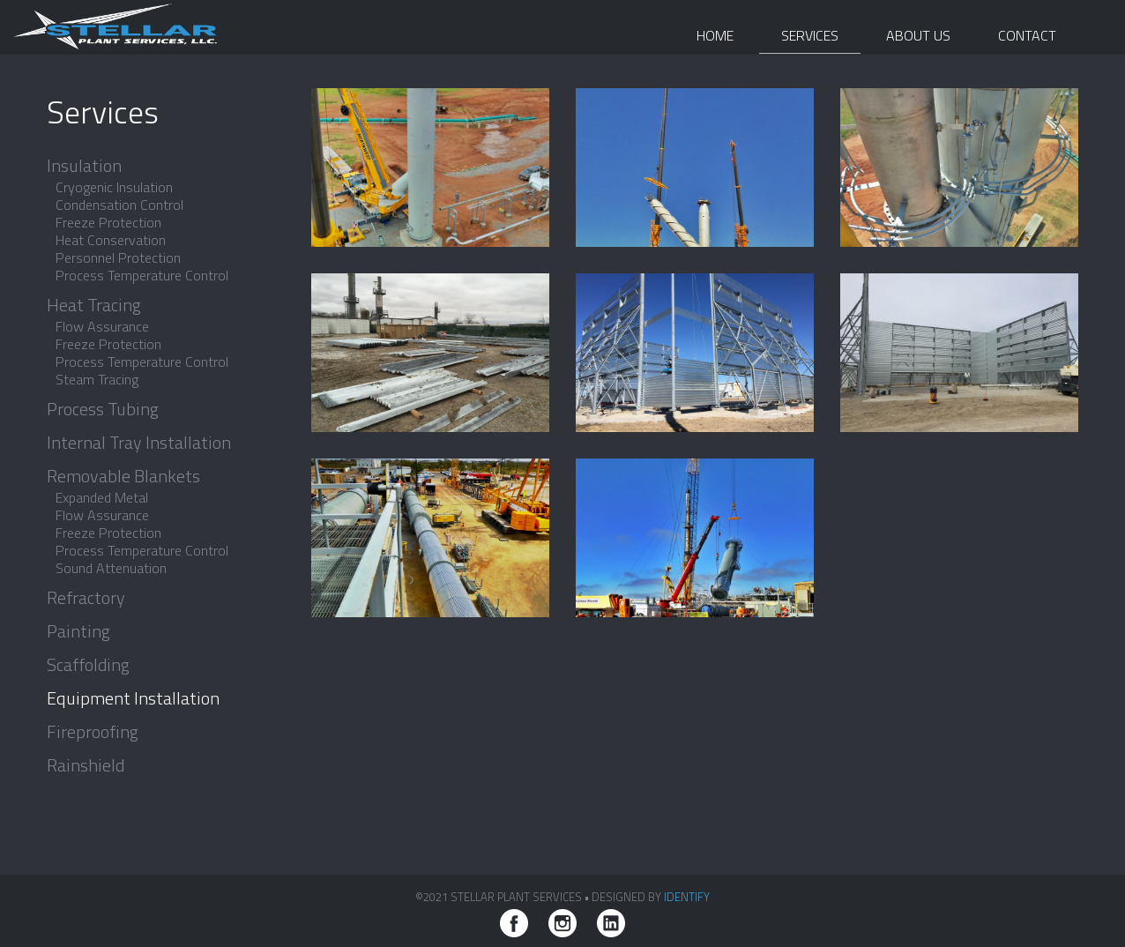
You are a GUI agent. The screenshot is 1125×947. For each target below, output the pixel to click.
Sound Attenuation (111, 568)
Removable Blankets (123, 476)
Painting (78, 631)
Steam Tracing (97, 379)
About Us (918, 35)
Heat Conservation (111, 240)
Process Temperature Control (142, 275)
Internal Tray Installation (139, 442)
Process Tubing (103, 409)
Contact (1027, 35)
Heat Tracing (94, 305)
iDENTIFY (687, 897)
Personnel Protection (118, 257)
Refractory (86, 597)
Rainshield (85, 765)
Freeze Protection (108, 222)
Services (809, 35)
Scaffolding (88, 664)
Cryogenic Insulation (114, 187)
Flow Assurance (102, 326)
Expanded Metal (102, 497)
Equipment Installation (133, 698)
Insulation (84, 165)
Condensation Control (119, 204)
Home (715, 35)
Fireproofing (92, 732)
